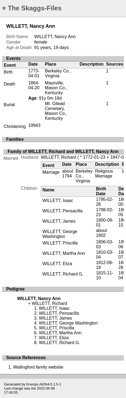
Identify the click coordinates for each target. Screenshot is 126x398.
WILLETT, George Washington (59, 234)
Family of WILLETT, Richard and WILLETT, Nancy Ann (63, 151)
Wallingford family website (38, 367)
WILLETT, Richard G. (63, 274)
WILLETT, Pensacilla (62, 211)
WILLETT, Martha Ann (63, 253)
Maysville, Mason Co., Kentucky (56, 88)
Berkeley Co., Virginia (58, 73)
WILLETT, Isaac (57, 200)
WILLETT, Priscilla (60, 243)
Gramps (32, 384)
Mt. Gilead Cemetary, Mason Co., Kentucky (56, 111)
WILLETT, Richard (58, 157)
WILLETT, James (59, 221)
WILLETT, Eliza (57, 263)
